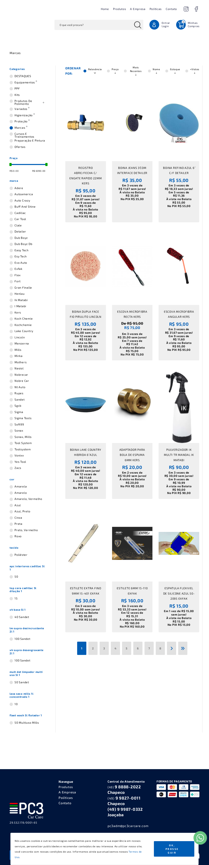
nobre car (21, 380)
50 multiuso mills (26, 722)
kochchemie (23, 324)
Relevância (95, 71)
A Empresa (137, 9)
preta (18, 523)
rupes (18, 393)
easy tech (21, 250)
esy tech (20, 256)
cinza (18, 517)
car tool (20, 219)
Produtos (119, 9)
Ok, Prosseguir (172, 849)
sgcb (17, 405)
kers (17, 312)
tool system (23, 443)
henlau (19, 293)
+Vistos (194, 71)
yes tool (20, 461)
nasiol (19, 368)
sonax (18, 430)
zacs (17, 467)
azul (17, 505)
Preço (115, 71)
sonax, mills (23, 436)
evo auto (20, 262)
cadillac (20, 213)
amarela (20, 486)
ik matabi (21, 300)
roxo (18, 536)
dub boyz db (23, 244)
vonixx (19, 455)
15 (16, 598)
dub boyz (21, 237)
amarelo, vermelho (28, 498)
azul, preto (22, 511)
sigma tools (22, 418)
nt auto (19, 387)
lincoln (19, 337)
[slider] (10, 164)
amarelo (20, 492)
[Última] (182, 648)
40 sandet (21, 617)
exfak (18, 268)
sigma (18, 412)
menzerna (21, 343)
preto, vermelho (26, 530)
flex (17, 275)
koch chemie (23, 318)
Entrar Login (166, 24)
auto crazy (22, 200)
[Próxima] (171, 648)
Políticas (156, 9)
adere (18, 188)
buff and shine (25, 206)
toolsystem (22, 449)
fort (17, 281)
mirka (18, 355)
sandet (19, 399)
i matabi (20, 306)
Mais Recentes (136, 71)
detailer (20, 231)
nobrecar (21, 374)
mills (17, 349)
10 (16, 704)
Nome (156, 71)
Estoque (175, 71)
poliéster (21, 554)
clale (18, 225)
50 (16, 576)
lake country (23, 331)
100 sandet (22, 638)
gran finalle (23, 287)
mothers (20, 362)
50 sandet (21, 682)
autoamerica (23, 194)
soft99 (19, 424)
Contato (171, 9)
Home (105, 9)
